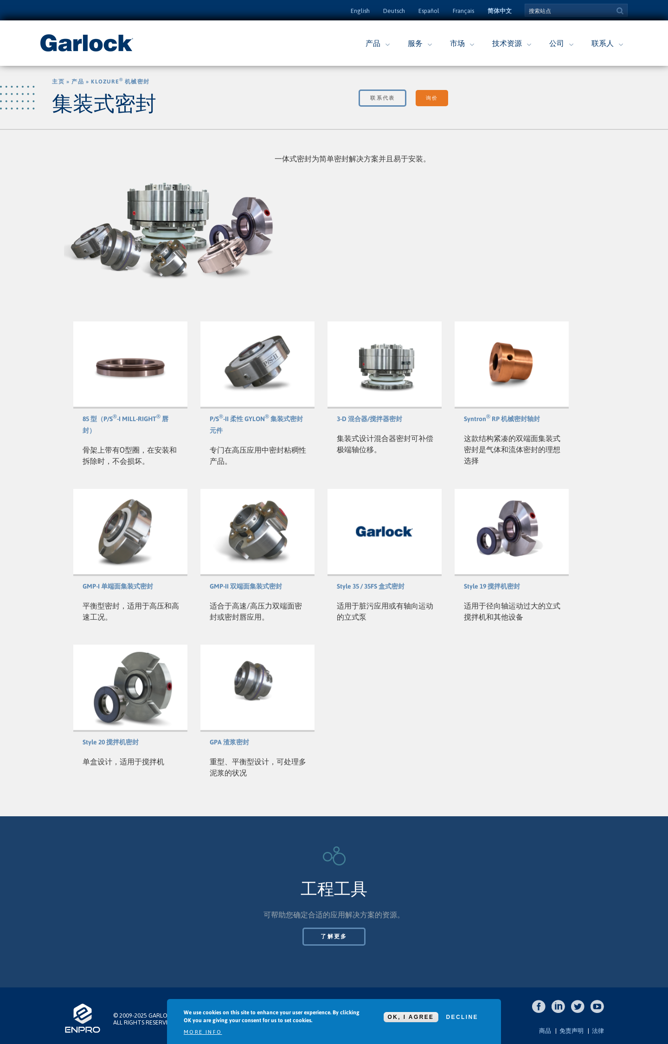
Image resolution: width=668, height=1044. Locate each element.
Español (428, 10)
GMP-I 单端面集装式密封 (118, 586)
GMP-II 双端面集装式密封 (246, 586)
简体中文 (500, 10)
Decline (462, 1017)
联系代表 (382, 98)
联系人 (602, 43)
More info (203, 1032)
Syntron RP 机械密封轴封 (502, 419)
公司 (556, 43)
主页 (58, 81)
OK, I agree (411, 1017)
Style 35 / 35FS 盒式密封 (371, 586)
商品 (545, 1030)
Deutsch (394, 10)
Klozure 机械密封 (120, 81)
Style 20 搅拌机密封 (111, 742)
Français (463, 10)
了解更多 (334, 936)
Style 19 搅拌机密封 (492, 586)
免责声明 (571, 1030)
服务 (415, 43)
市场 (457, 43)
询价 (431, 98)
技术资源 (507, 43)
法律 (598, 1030)
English (360, 10)
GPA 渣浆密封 (229, 742)
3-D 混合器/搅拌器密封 (369, 419)
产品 (373, 43)
